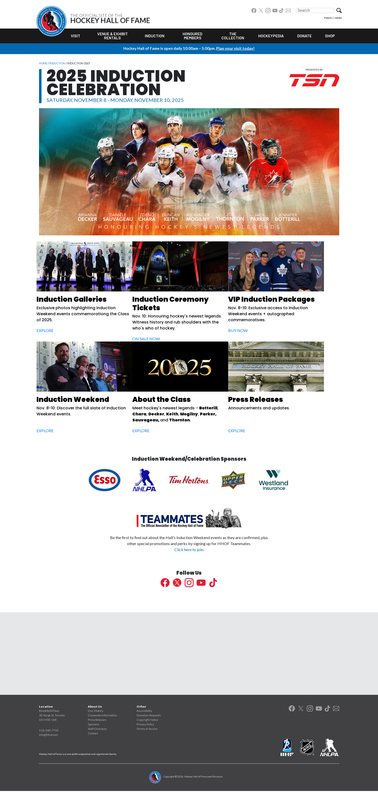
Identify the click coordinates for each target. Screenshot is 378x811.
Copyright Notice (147, 740)
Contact (338, 18)
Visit (75, 35)
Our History (95, 731)
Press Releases (97, 740)
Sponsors (93, 744)
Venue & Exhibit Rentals (112, 35)
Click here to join (188, 569)
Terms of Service (147, 749)
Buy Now (255, 331)
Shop (330, 35)
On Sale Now (157, 339)
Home (43, 63)
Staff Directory (97, 749)
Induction (154, 35)
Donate (304, 35)
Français (328, 18)
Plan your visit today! (235, 48)
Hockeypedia (271, 35)
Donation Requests (149, 735)
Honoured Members (192, 35)
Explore (51, 331)
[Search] (315, 10)
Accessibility (144, 731)
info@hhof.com (48, 755)
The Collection (232, 35)
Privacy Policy (145, 744)
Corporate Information (102, 735)
